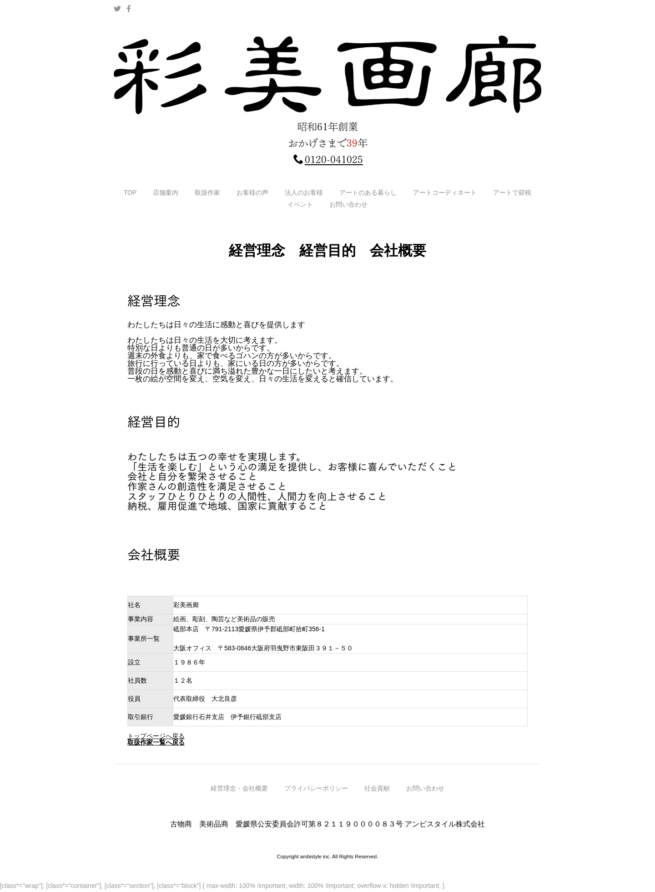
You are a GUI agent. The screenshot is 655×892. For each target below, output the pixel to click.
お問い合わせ (348, 204)
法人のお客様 (304, 192)
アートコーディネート (445, 192)
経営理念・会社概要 (239, 800)
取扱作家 (207, 192)
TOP (130, 192)
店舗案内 (165, 192)
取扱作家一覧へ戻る (156, 742)
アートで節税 (512, 192)
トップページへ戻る (156, 736)
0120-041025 (334, 159)
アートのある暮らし (368, 192)
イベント (300, 204)
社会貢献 (377, 800)
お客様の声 (252, 192)
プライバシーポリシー (316, 800)
